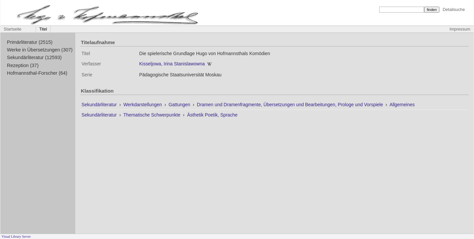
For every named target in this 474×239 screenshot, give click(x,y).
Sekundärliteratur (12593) (34, 57)
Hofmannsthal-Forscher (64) (37, 73)
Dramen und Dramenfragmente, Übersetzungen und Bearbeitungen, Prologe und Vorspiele (291, 104)
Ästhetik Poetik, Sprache (212, 115)
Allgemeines (402, 104)
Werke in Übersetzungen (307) (40, 49)
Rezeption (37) (23, 65)
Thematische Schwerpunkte (152, 115)
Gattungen (180, 104)
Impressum (460, 29)
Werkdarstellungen (143, 104)
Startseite (12, 29)
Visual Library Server (16, 236)
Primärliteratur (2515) (30, 42)
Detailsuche (454, 9)
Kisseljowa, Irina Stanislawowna (172, 63)
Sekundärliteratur (99, 104)
